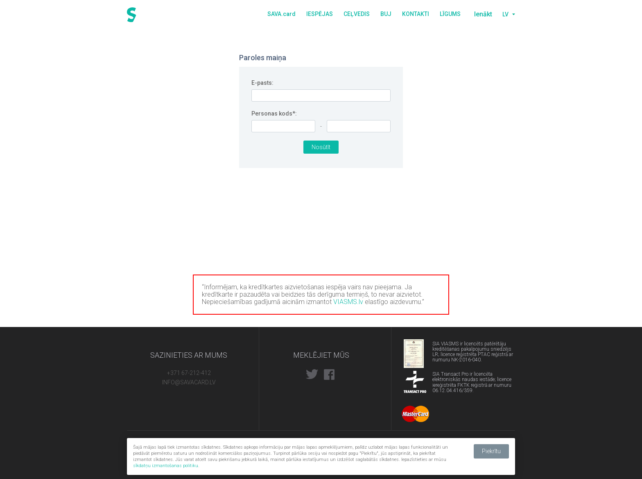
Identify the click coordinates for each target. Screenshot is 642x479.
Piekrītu (491, 451)
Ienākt (483, 14)
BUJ (385, 14)
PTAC (415, 350)
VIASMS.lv (348, 302)
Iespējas (319, 14)
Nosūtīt (321, 147)
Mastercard (415, 414)
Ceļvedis (357, 14)
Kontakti (415, 14)
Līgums (450, 14)
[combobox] (507, 14)
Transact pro (415, 382)
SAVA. (281, 14)
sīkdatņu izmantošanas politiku (165, 465)
